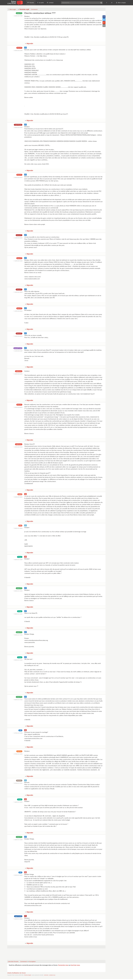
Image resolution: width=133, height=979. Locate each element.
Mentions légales (27, 975)
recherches (46, 975)
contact (50, 3)
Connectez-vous (63, 965)
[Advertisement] (56, 953)
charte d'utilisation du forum (16, 973)
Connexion (34, 9)
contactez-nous (52, 975)
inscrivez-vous (75, 965)
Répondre (29, 43)
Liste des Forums (13, 961)
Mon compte (121, 3)
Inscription (32, 961)
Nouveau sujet (23, 9)
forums (30, 3)
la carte (40, 3)
